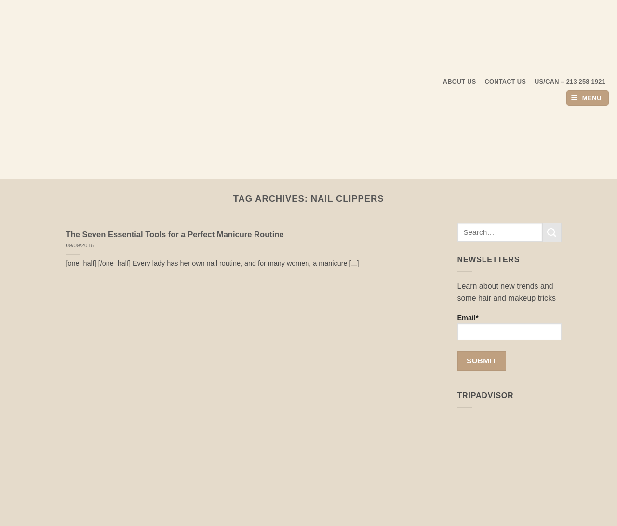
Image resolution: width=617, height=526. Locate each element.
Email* (509, 327)
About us (459, 81)
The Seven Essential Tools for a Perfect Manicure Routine (175, 234)
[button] (587, 98)
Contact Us (505, 81)
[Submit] (552, 232)
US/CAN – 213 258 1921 (570, 81)
